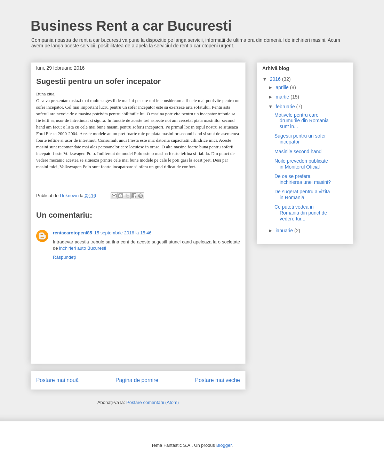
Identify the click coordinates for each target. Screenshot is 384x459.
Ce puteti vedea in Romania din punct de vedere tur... (300, 212)
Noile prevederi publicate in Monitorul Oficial (301, 164)
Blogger (224, 445)
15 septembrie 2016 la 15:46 (123, 232)
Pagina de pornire (136, 380)
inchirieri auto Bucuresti (82, 248)
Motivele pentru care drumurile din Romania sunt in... (301, 121)
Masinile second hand (297, 151)
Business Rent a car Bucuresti (131, 25)
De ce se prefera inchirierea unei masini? (302, 179)
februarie (285, 106)
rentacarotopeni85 (72, 232)
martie (282, 97)
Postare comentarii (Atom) (152, 402)
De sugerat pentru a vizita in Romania (302, 194)
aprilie (282, 87)
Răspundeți (64, 257)
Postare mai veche (217, 380)
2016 (276, 79)
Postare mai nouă (57, 380)
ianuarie (284, 230)
